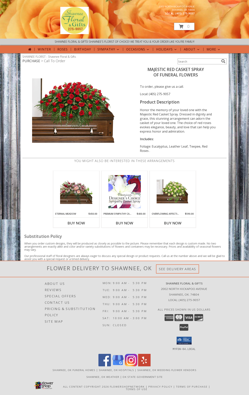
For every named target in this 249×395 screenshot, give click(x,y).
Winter (44, 49)
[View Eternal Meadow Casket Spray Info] (76, 191)
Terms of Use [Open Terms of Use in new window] (136, 389)
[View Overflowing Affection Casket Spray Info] (173, 191)
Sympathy (108, 49)
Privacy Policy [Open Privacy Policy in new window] (160, 386)
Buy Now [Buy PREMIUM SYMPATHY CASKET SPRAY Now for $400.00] (124, 223)
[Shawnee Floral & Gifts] (74, 33)
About (192, 49)
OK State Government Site (143, 376)
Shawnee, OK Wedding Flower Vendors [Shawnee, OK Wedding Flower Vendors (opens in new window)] (166, 370)
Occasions (138, 49)
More (214, 49)
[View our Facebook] (104, 365)
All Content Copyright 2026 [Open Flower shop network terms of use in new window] (86, 386)
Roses (62, 49)
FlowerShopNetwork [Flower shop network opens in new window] (127, 386)
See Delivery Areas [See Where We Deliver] (177, 269)
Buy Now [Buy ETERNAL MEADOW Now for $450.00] (76, 223)
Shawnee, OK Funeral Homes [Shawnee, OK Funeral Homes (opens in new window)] (74, 370)
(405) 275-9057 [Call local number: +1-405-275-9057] (185, 13)
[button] (184, 26)
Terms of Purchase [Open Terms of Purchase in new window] (192, 386)
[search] (223, 61)
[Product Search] (198, 61)
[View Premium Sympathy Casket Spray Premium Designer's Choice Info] (124, 191)
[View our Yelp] (144, 365)
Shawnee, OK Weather (102, 376)
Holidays (166, 49)
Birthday (82, 49)
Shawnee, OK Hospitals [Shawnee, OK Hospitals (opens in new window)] (116, 370)
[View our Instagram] (131, 365)
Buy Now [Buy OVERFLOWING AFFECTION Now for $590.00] (172, 223)
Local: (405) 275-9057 (155, 94)
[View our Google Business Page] (118, 365)
